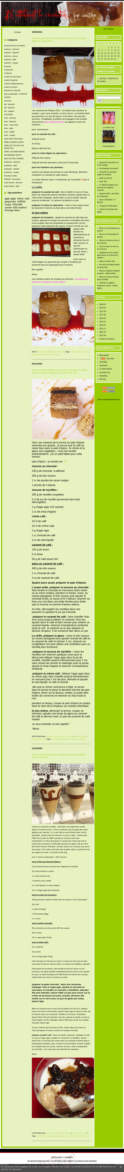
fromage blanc (12, 210)
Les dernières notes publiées (62, 1161)
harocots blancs (43, 1136)
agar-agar (10, 198)
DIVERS (7, 97)
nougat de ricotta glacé (108, 206)
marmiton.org (104, 372)
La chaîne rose (108, 127)
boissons (7, 66)
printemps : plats (10, 165)
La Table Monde (105, 369)
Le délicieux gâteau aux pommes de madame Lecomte (107, 187)
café (58, 354)
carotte (8, 207)
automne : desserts (11, 49)
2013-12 (102, 322)
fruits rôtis (103, 181)
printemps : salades (11, 169)
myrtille (64, 739)
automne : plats (10, 59)
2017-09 (102, 311)
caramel (53, 354)
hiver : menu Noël (11, 125)
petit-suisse (69, 1136)
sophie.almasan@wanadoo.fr (108, 399)
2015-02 (102, 318)
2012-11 (102, 328)
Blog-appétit (104, 355)
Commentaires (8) (57, 352)
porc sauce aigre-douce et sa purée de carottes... (107, 255)
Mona (101, 228)
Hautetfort (69, 1157)
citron (20, 198)
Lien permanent (43, 352)
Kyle (101, 246)
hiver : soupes (9, 135)
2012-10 (102, 332)
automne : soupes (11, 63)
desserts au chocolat (12, 90)
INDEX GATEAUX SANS (13, 142)
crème (21, 201)
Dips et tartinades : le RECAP (15, 94)
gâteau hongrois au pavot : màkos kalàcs (107, 285)
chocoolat (110, 358)
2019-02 (102, 308)
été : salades (9, 111)
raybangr (102, 252)
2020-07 (102, 304)
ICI (65, 461)
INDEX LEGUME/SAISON (14, 152)
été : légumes (9, 108)
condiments (8, 70)
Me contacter (108, 29)
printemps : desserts (12, 162)
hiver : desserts (10, 118)
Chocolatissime (109, 146)
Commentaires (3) (39, 739)
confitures (8, 73)
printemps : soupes (11, 172)
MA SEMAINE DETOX (13, 155)
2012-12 (102, 325)
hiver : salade (9, 132)
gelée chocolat (80, 1136)
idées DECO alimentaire (13, 139)
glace (84, 739)
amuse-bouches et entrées (14, 46)
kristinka (102, 283)
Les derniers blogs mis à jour (38, 1161)
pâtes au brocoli (105, 178)
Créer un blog (56, 1157)
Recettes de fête (10, 176)
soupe (8, 204)
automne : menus (11, 56)
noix (27, 198)
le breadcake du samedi (108, 168)
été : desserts (9, 104)
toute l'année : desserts (13, 183)
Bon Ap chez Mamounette (109, 265)
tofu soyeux (20, 207)
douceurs (7, 101)
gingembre (10, 201)
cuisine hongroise (11, 80)
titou (101, 234)
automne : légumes (11, 52)
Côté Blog (103, 362)
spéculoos (45, 354)
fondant (73, 352)
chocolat (17, 204)
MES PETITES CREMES (14, 159)
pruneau (61, 1136)
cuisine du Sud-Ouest (12, 77)
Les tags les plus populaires (86, 1161)
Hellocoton (103, 365)
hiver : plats (8, 128)
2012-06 (102, 335)
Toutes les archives (106, 339)
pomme (80, 352)
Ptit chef (102, 379)
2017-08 (102, 315)
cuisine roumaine (10, 87)
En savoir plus (15, 1169)
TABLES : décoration (12, 179)
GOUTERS (8, 115)
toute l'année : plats (11, 186)
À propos (17, 32)
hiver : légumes (10, 121)
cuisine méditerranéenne (13, 84)
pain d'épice (56, 739)
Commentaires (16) (79, 1133)
